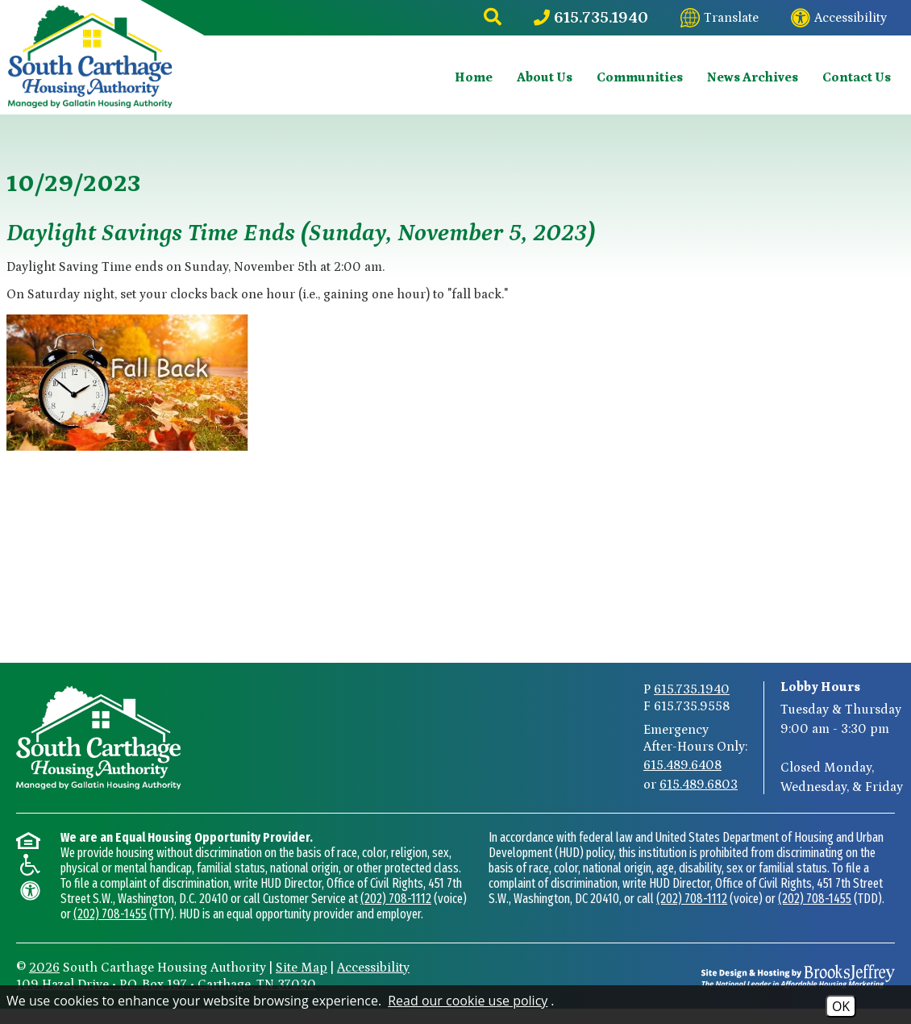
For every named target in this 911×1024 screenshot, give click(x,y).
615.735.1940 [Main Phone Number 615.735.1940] (692, 689)
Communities (640, 77)
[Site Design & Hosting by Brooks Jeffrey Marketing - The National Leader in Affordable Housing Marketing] (798, 976)
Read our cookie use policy (467, 1000)
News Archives (752, 77)
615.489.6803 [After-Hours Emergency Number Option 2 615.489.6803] (698, 784)
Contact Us (856, 77)
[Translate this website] (719, 17)
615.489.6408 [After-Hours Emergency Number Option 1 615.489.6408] (682, 765)
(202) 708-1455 (110, 914)
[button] (493, 17)
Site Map (301, 967)
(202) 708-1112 (395, 898)
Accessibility (373, 967)
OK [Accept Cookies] (841, 1006)
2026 (44, 967)
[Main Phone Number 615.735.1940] (591, 18)
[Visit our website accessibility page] (839, 17)
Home (474, 77)
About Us (544, 77)
